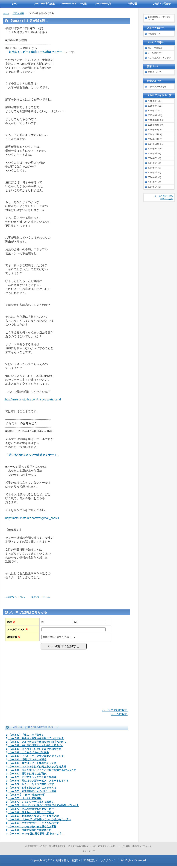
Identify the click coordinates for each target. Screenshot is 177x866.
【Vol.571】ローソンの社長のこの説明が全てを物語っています (43, 805)
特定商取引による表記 (36, 846)
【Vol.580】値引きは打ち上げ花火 (27, 773)
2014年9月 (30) (155, 148)
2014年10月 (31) (155, 144)
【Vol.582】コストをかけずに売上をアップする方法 (37, 766)
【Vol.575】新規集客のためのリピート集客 (32, 791)
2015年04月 (18, 13)
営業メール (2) (154, 72)
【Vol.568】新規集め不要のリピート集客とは (33, 815)
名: (75, 621)
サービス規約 (123, 846)
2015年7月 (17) (155, 110)
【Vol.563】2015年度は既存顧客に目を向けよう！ (36, 833)
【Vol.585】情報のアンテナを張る (27, 759)
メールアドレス (17, 629)
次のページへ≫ (41, 597)
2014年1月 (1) (154, 187)
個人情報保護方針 (57, 846)
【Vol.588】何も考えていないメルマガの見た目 (34, 748)
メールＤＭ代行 (155, 53)
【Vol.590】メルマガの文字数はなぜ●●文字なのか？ (37, 741)
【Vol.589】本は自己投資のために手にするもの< (35, 745)
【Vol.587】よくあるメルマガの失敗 (28, 752)
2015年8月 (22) (155, 106)
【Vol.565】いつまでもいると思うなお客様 (32, 826)
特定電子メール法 (106, 846)
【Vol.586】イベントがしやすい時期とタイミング (36, 756)
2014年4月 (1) (154, 172)
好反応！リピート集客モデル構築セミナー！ (37, 51)
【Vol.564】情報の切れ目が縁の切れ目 (29, 830)
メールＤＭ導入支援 (44, 3)
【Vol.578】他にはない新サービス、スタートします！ (38, 780)
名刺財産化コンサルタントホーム (160, 18)
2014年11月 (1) (155, 139)
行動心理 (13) (154, 33)
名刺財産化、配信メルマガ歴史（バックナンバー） (87, 860)
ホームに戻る (119, 714)
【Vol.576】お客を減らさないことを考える (32, 787)
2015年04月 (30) (155, 125)
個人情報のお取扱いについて (82, 846)
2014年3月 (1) (154, 177)
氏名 (11, 621)
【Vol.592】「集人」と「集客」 (26, 734)
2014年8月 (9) (154, 153)
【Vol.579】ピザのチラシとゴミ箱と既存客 (32, 777)
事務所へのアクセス (142, 846)
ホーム (6, 13)
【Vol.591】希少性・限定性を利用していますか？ (36, 738)
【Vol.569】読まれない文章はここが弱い (31, 812)
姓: (42, 621)
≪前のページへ (15, 597)
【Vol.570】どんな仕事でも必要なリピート (32, 808)
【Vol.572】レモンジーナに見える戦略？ (31, 801)
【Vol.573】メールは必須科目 (25, 798)
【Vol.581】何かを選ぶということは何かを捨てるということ (42, 770)
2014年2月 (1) (154, 182)
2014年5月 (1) (154, 168)
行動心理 (132, 3)
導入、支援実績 (155, 48)
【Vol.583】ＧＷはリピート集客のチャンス (32, 763)
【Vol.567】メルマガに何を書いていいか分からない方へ (39, 819)
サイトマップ (88, 851)
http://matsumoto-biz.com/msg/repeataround (33, 399)
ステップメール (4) (157, 86)
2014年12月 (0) (155, 134)
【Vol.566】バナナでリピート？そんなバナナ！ (34, 823)
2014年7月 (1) (154, 158)
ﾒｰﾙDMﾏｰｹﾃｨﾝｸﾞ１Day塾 (73, 3)
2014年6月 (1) (154, 163)
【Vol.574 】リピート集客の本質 (26, 794)
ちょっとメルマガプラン (159, 57)
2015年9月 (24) (155, 101)
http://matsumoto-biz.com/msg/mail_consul (32, 518)
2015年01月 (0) (155, 129)
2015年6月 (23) (155, 115)
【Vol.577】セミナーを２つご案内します (31, 784)
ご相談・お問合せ (161, 3)
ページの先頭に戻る (115, 710)
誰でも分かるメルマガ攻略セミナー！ (33, 454)
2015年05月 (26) (155, 120)
